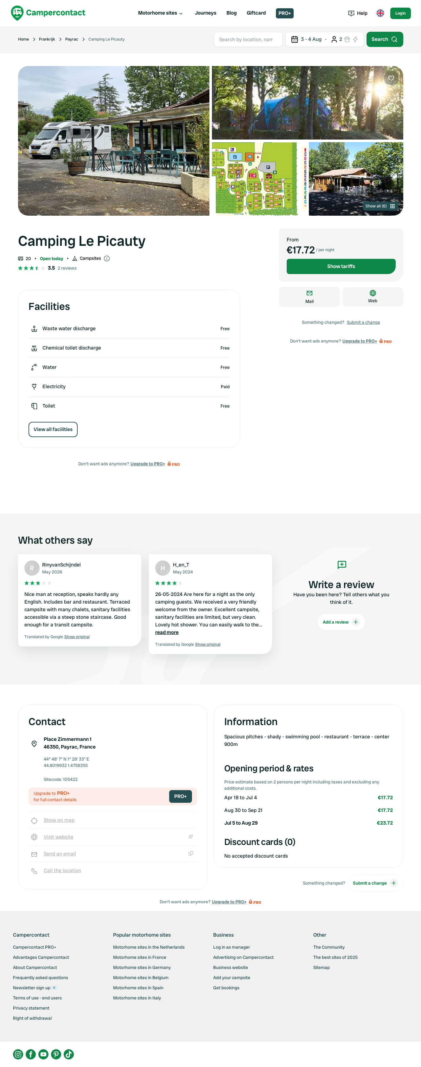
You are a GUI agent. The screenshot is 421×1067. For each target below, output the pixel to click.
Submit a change (363, 322)
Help (357, 13)
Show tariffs (341, 266)
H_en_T (181, 564)
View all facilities (53, 429)
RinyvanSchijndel (61, 564)
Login (400, 13)
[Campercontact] (48, 13)
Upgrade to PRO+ (148, 464)
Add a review (341, 622)
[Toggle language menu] (380, 13)
